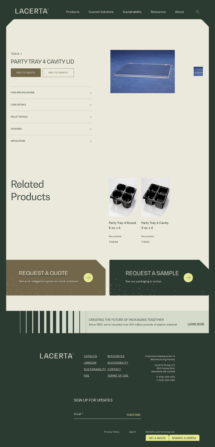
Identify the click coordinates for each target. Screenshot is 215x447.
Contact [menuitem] (114, 369)
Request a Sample (184, 437)
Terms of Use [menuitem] (118, 375)
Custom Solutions (101, 12)
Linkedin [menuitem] (90, 362)
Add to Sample (59, 72)
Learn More (196, 324)
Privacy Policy (111, 431)
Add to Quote (26, 72)
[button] (198, 12)
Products (72, 12)
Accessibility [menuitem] (118, 362)
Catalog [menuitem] (90, 356)
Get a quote (157, 437)
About (179, 12)
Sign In (132, 431)
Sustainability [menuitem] (95, 369)
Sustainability (132, 12)
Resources (158, 12)
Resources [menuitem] (116, 356)
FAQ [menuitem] (86, 375)
